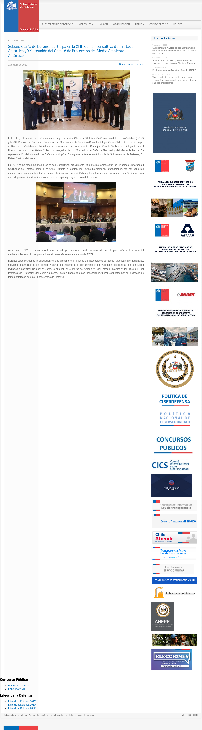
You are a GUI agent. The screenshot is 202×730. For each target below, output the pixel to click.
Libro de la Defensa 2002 (22, 708)
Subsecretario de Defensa (57, 24)
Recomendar (126, 64)
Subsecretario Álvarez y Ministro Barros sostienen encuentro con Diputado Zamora (173, 61)
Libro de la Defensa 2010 (22, 704)
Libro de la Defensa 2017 (22, 701)
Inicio (10, 40)
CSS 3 (191, 715)
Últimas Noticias (164, 38)
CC (196, 715)
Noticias (20, 40)
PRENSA (139, 24)
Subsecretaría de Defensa (21, 17)
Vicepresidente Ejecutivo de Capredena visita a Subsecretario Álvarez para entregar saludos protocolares (174, 80)
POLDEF (177, 24)
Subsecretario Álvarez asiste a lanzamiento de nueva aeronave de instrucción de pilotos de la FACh (174, 51)
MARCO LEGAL (86, 24)
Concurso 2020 (16, 689)
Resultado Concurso (19, 685)
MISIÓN (104, 24)
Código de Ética (158, 24)
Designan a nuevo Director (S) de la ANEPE (174, 70)
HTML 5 (182, 715)
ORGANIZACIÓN (121, 24)
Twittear (139, 64)
